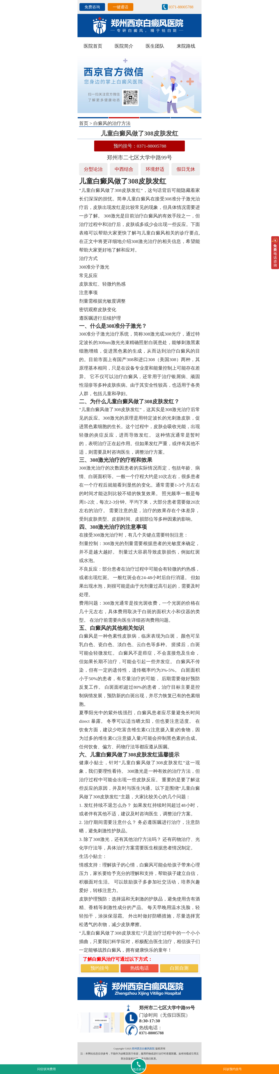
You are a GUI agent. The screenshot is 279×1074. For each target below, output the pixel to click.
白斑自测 (179, 968)
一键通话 (120, 7)
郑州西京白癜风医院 (143, 1048)
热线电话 (139, 968)
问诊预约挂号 (232, 1069)
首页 (83, 123)
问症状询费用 (46, 1069)
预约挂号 (99, 968)
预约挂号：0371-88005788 (140, 146)
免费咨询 (92, 7)
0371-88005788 (181, 7)
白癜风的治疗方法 (112, 123)
